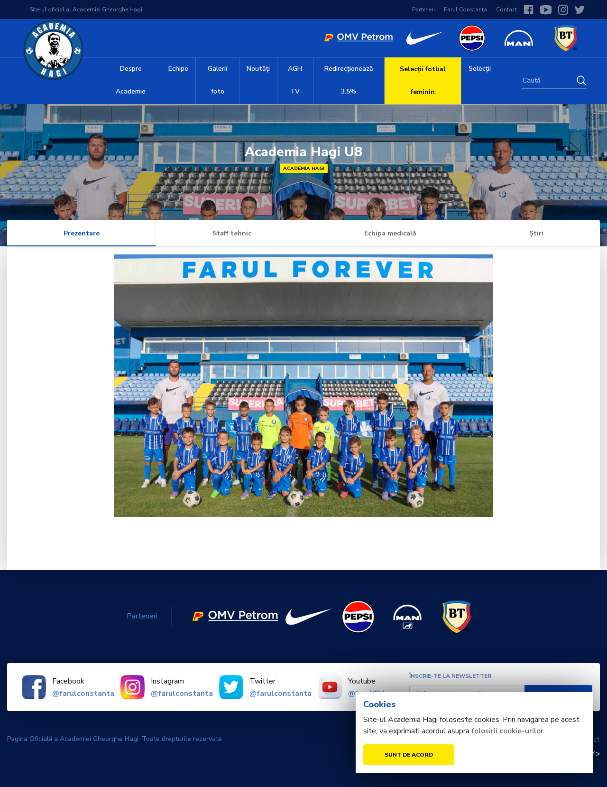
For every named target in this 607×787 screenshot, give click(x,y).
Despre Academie (131, 80)
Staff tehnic (231, 233)
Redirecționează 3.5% (348, 80)
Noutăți (258, 68)
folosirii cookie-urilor (507, 731)
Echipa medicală (390, 233)
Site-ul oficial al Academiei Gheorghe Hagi (85, 9)
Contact (506, 9)
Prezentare (82, 233)
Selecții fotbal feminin (423, 80)
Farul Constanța (465, 9)
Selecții (480, 68)
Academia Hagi (303, 168)
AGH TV (295, 80)
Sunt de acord (409, 755)
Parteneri (423, 9)
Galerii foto (217, 80)
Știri (536, 233)
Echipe (178, 68)
